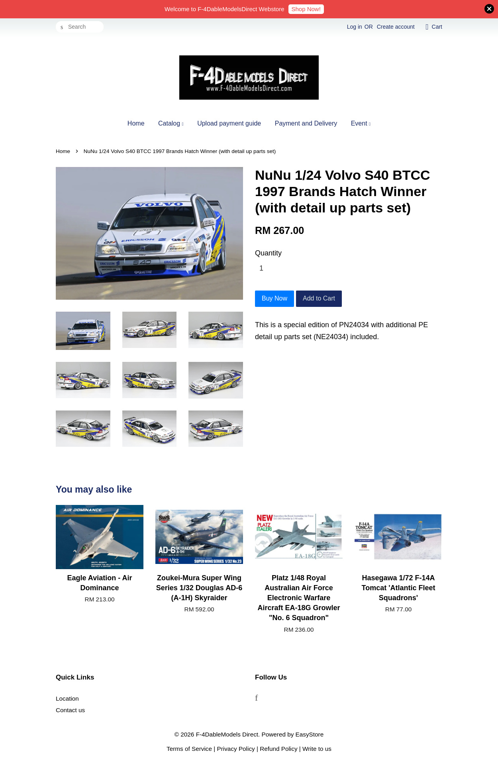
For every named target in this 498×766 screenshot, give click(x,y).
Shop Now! (306, 9)
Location (67, 698)
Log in (354, 27)
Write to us (316, 748)
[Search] (80, 27)
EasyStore (310, 734)
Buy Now (274, 298)
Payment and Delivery (306, 123)
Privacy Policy (236, 748)
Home (136, 123)
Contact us (70, 710)
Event (361, 123)
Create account (396, 27)
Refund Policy (278, 748)
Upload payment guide (229, 123)
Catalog (171, 123)
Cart (437, 27)
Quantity (268, 253)
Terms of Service (189, 748)
